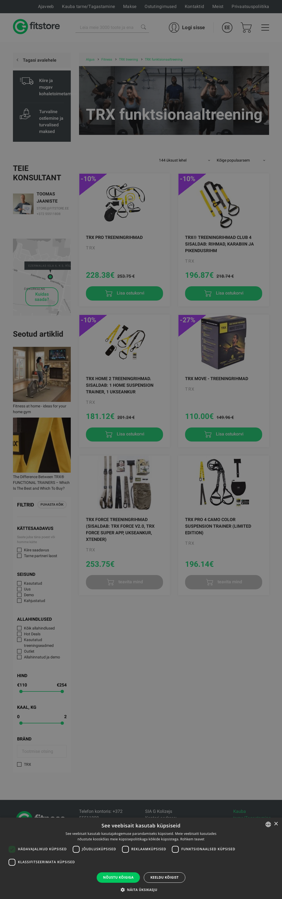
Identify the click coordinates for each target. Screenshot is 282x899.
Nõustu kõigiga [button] (118, 877)
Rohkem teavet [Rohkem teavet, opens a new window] (192, 839)
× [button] (276, 824)
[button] (141, 889)
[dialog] (141, 449)
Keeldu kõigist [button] (164, 877)
